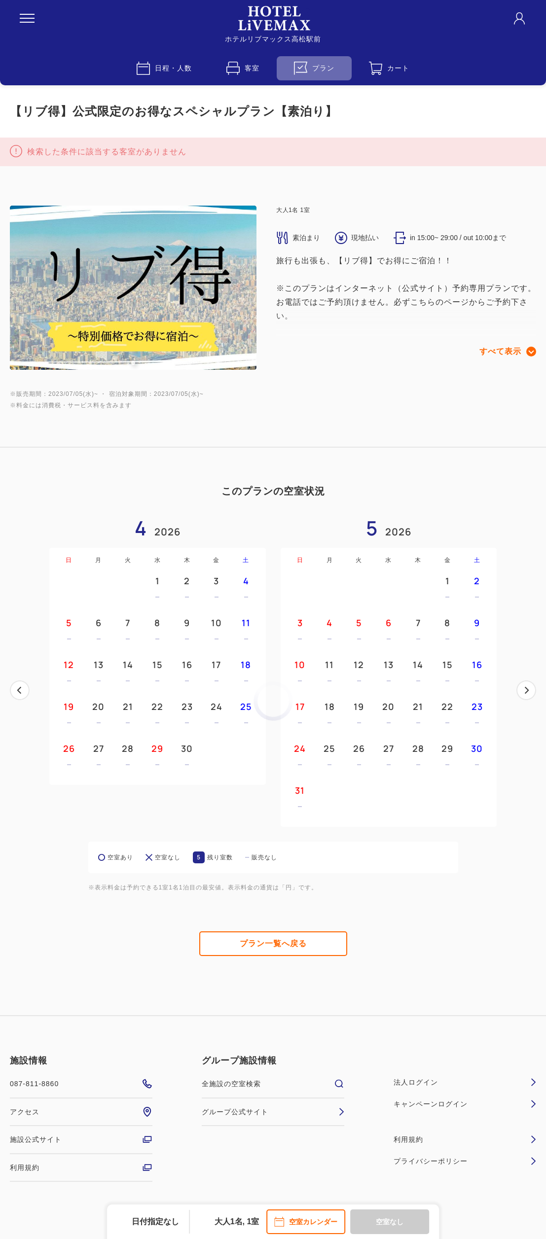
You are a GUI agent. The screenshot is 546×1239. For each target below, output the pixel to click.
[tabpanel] (133, 288)
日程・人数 (164, 68)
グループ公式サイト (273, 1112)
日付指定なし (155, 1221)
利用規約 (81, 1167)
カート (389, 68)
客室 (242, 68)
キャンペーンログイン (465, 1104)
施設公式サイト (81, 1139)
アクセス (81, 1112)
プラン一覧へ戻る (273, 943)
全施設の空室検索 (273, 1084)
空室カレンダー (305, 1222)
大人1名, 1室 (237, 1221)
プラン (314, 68)
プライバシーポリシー (465, 1161)
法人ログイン (465, 1082)
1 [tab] (133, 363)
